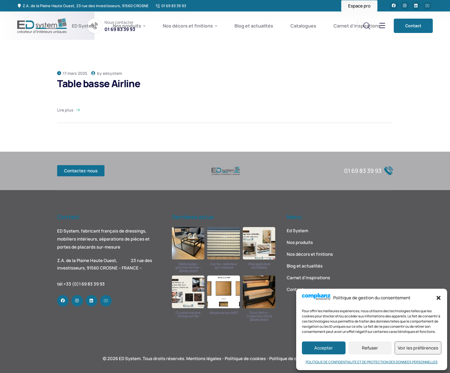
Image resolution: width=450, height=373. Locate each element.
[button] (438, 298)
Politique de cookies (245, 359)
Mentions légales (203, 359)
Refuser (370, 348)
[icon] (394, 6)
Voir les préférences (418, 348)
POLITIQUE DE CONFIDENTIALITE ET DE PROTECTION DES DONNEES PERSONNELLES (372, 362)
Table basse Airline (98, 83)
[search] (366, 26)
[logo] (42, 25)
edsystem (112, 73)
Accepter (323, 348)
